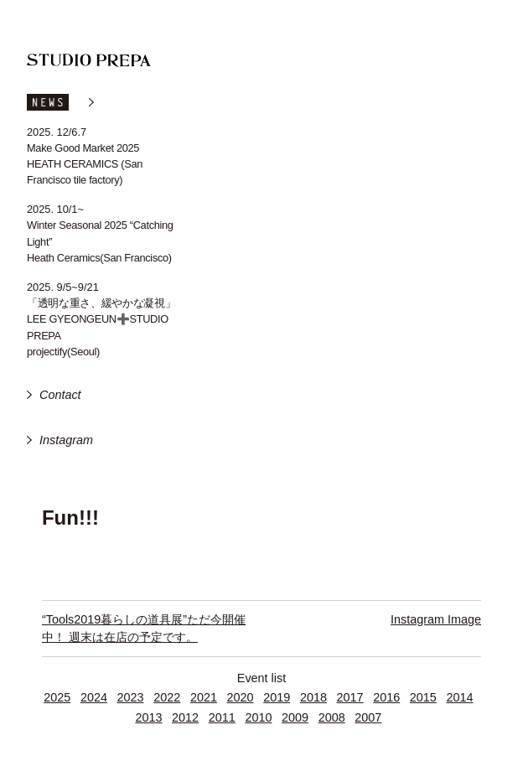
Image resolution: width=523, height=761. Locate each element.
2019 (276, 697)
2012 (185, 717)
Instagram (66, 440)
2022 (166, 697)
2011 (222, 717)
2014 (460, 697)
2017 (350, 697)
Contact (60, 394)
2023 (130, 697)
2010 (258, 717)
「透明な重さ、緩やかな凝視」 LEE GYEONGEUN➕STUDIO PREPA (101, 319)
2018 (313, 697)
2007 (368, 717)
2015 (423, 697)
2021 (203, 697)
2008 (331, 717)
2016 (386, 697)
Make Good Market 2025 (83, 148)
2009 (295, 717)
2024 (93, 697)
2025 (57, 697)
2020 (240, 697)
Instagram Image (436, 619)
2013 (148, 717)
